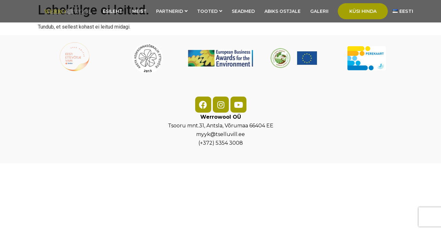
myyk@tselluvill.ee (220, 134)
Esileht (112, 11)
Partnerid (171, 11)
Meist (139, 11)
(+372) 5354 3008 (220, 143)
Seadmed (243, 11)
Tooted (209, 11)
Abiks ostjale (282, 11)
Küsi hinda (363, 11)
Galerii (319, 11)
